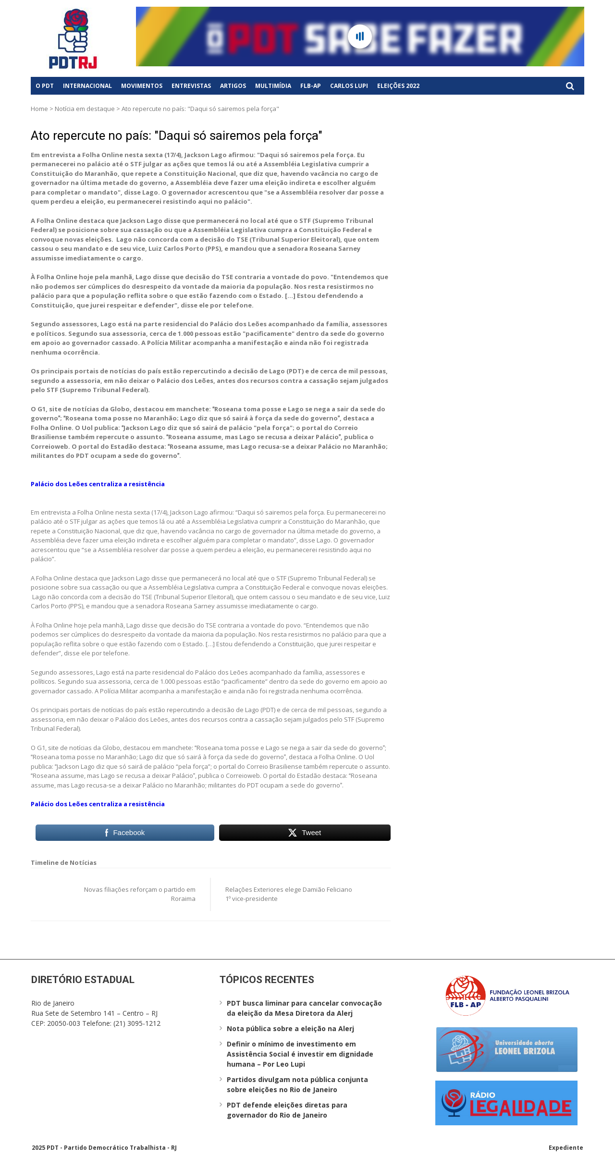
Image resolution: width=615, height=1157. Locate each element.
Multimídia (273, 86)
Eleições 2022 (398, 86)
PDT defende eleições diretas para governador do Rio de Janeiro (287, 1110)
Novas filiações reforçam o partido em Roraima (140, 894)
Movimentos (141, 86)
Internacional (87, 86)
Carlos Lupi (349, 86)
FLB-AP (310, 86)
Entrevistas (191, 86)
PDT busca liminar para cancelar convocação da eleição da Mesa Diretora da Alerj (304, 1008)
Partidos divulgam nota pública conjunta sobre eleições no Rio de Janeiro (297, 1084)
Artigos (233, 86)
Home (39, 108)
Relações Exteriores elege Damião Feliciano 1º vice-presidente (288, 894)
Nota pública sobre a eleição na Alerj (290, 1028)
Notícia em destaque (85, 108)
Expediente (566, 1148)
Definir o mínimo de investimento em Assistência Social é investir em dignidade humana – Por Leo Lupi (300, 1054)
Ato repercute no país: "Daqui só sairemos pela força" (176, 135)
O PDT (45, 86)
